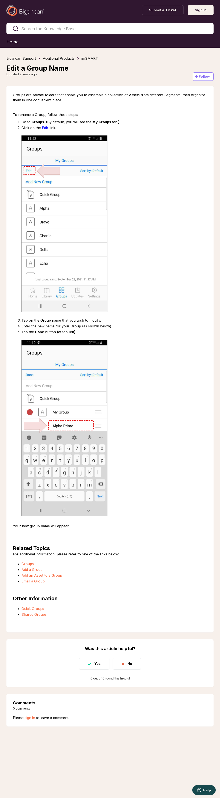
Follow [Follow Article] (204, 76)
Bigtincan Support (21, 58)
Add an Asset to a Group (41, 575)
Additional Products (59, 58)
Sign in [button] (200, 10)
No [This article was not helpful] (129, 663)
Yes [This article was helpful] (97, 663)
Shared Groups (34, 614)
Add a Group (32, 569)
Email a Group (33, 581)
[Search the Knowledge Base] (110, 28)
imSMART (89, 58)
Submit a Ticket (163, 10)
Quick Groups (32, 608)
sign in (30, 718)
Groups (27, 564)
